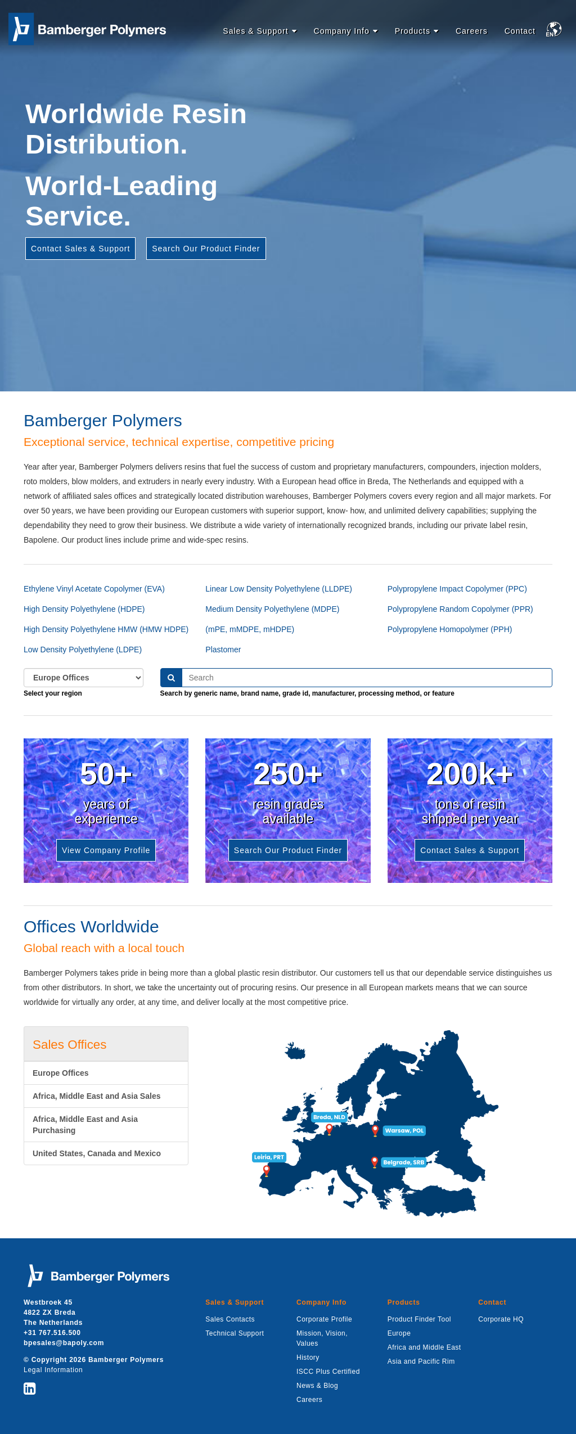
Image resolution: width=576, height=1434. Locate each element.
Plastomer (223, 649)
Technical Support (234, 1333)
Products (412, 30)
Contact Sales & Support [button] (469, 850)
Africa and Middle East (424, 1347)
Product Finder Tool (419, 1319)
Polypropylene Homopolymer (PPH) (450, 629)
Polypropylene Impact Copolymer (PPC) (457, 588)
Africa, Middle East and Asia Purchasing (85, 1125)
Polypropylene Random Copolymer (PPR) (460, 609)
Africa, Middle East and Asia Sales (96, 1096)
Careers (472, 30)
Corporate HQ (501, 1319)
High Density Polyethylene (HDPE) (84, 609)
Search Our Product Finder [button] (288, 850)
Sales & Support (255, 30)
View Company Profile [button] (106, 850)
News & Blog (317, 1386)
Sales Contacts (230, 1319)
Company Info (342, 30)
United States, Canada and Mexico (97, 1153)
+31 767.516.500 (52, 1333)
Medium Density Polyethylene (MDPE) (272, 609)
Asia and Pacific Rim (421, 1361)
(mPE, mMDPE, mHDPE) (249, 629)
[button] (556, 32)
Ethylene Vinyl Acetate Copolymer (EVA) (94, 588)
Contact (520, 30)
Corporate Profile (324, 1319)
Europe (399, 1333)
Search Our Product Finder (206, 248)
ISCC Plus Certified (328, 1372)
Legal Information (53, 1370)
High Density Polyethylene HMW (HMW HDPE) (106, 629)
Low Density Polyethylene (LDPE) (83, 649)
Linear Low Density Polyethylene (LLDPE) (278, 588)
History (308, 1357)
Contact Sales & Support (80, 248)
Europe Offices (61, 1072)
